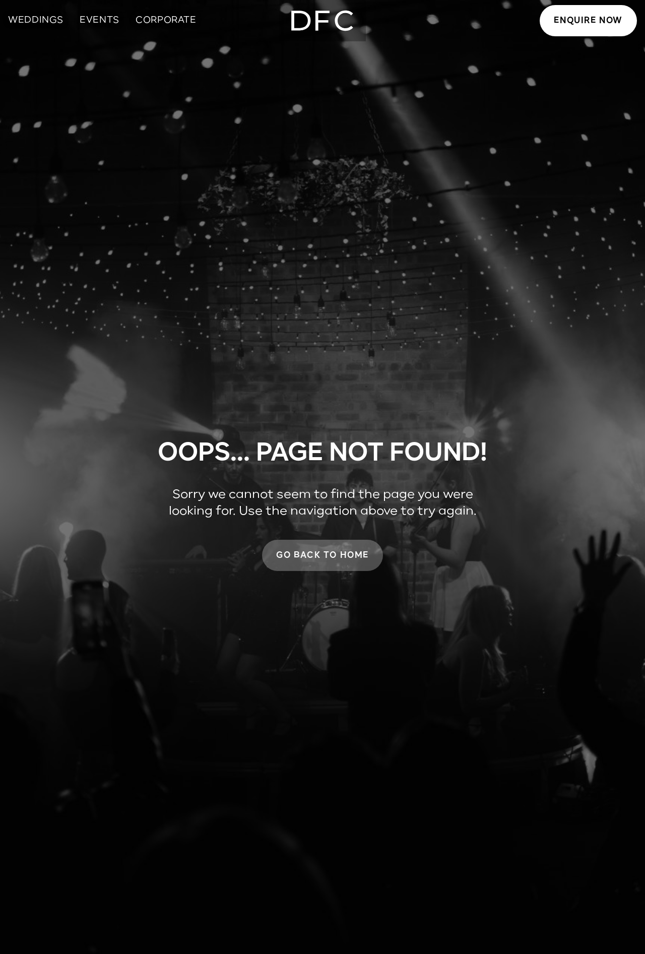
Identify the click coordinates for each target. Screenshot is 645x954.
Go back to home (322, 555)
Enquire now (588, 21)
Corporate (166, 20)
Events (99, 20)
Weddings (35, 20)
